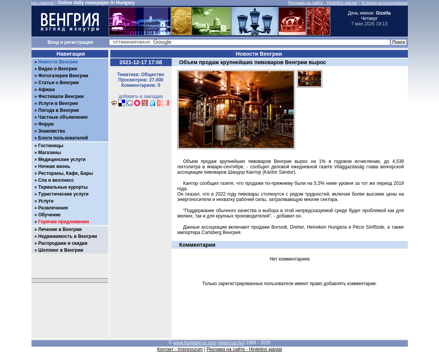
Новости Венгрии (58, 62)
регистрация (79, 42)
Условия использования (384, 2)
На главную (42, 2)
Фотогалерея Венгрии (63, 75)
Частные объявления (63, 117)
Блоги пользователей (63, 138)
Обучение (49, 215)
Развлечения (53, 208)
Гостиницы (51, 145)
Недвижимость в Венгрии (67, 236)
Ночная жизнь (54, 166)
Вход (53, 42)
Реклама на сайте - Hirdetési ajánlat (322, 2)
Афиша (46, 89)
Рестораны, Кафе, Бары (65, 173)
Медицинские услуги (62, 159)
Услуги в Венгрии (58, 103)
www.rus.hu (231, 342)
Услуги (46, 201)
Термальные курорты (63, 187)
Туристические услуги (63, 194)
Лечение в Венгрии (60, 229)
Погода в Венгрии (58, 110)
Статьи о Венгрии (58, 82)
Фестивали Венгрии (61, 96)
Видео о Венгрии (57, 68)
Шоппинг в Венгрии (60, 250)
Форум (46, 124)
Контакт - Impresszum (180, 349)
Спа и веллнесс (56, 180)
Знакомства (51, 131)
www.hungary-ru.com (195, 342)
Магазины (49, 152)
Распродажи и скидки (63, 243)
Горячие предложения (63, 221)
